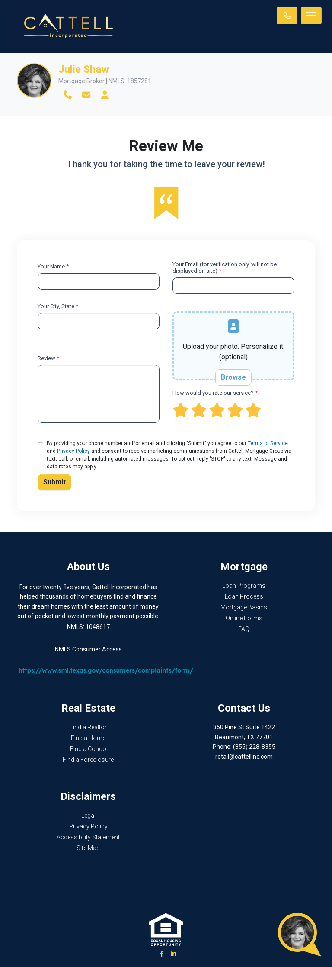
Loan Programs (243, 585)
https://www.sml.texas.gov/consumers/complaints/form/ (106, 670)
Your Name (53, 266)
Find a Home (88, 738)
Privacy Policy (73, 451)
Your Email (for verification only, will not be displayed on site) (224, 267)
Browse (233, 377)
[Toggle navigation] (311, 15)
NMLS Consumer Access (88, 649)
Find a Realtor (88, 727)
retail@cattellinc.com (244, 756)
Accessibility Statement (88, 837)
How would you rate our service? (215, 393)
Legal (88, 815)
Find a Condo (88, 748)
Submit (54, 482)
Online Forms (244, 618)
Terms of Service (268, 443)
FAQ (243, 628)
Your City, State (58, 306)
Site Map (88, 848)
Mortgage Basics (243, 607)
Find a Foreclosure (88, 759)
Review (48, 358)
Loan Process (244, 596)
